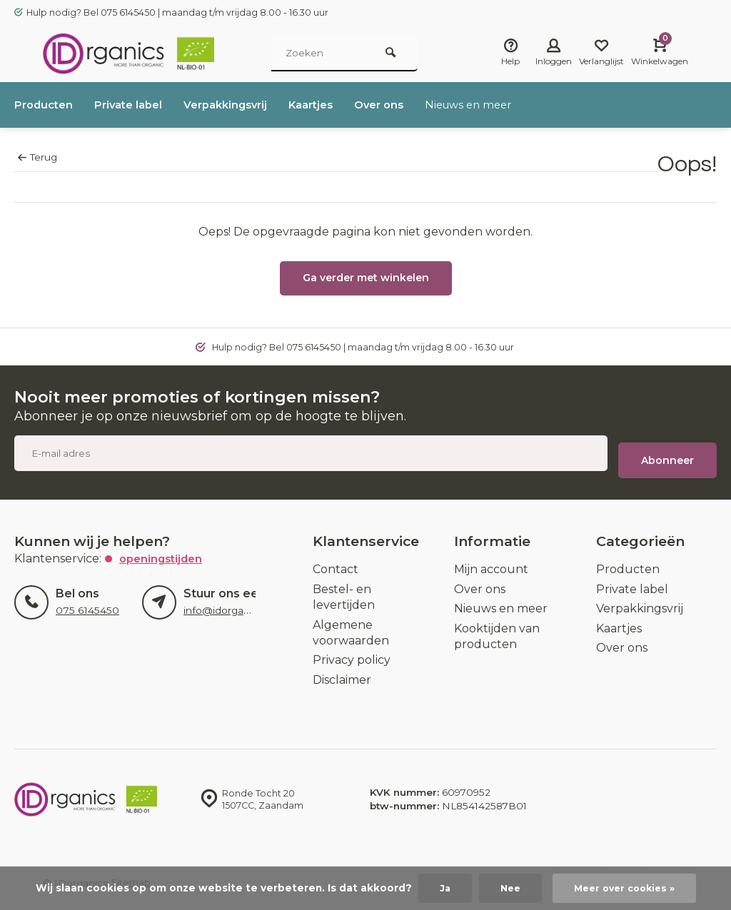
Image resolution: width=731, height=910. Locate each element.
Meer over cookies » (625, 888)
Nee (506, 888)
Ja (439, 888)
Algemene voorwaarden (351, 625)
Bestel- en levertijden (344, 590)
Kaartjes (331, 104)
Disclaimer (342, 672)
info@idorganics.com (234, 603)
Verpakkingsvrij (239, 104)
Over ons (403, 104)
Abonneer (667, 453)
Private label (135, 104)
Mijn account (491, 562)
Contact (335, 562)
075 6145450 (87, 603)
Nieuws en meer (498, 104)
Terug (37, 157)
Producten (45, 104)
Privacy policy (351, 652)
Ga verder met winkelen (366, 277)
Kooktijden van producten (497, 629)
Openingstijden (163, 551)
